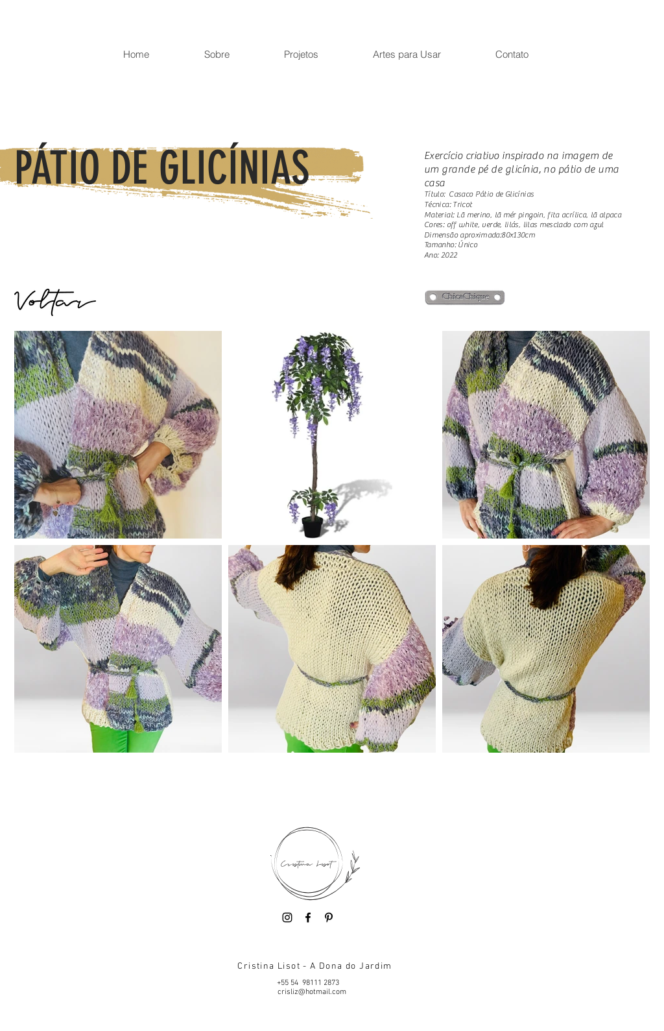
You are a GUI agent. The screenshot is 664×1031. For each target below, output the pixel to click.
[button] (216, 54)
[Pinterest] (328, 917)
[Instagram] (287, 917)
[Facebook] (308, 917)
